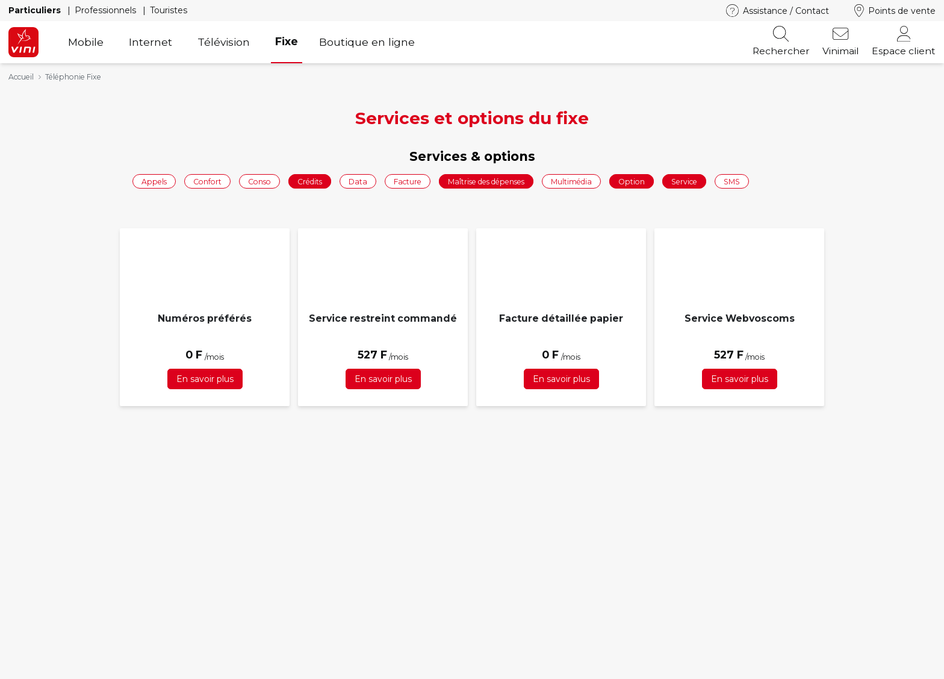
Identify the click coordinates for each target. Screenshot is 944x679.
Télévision (223, 42)
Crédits (309, 181)
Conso (259, 181)
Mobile (86, 42)
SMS (732, 181)
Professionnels (106, 10)
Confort (207, 181)
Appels (154, 181)
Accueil (21, 76)
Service (684, 181)
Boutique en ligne (367, 42)
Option (631, 181)
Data (358, 181)
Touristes (168, 10)
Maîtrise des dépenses (486, 181)
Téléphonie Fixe (73, 76)
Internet (150, 42)
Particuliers (35, 10)
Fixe (286, 41)
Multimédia (571, 181)
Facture (407, 181)
